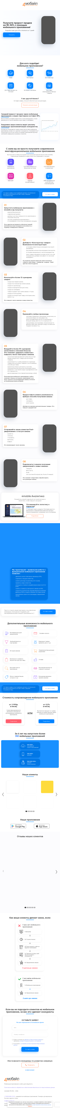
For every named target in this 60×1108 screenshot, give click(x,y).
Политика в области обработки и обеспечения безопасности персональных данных (29, 1087)
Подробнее (34, 516)
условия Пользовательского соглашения (30, 1041)
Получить (12, 35)
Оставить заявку (50, 194)
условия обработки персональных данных (41, 1104)
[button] (4, 796)
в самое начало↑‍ (30, 1070)
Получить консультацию (30, 105)
